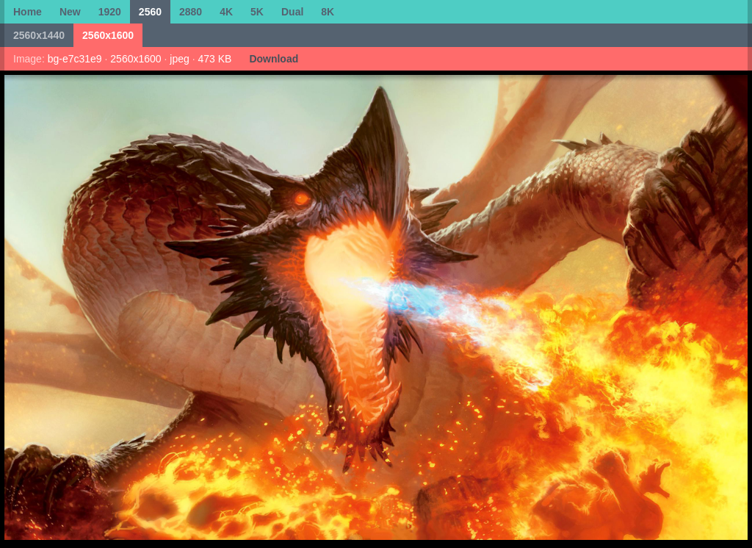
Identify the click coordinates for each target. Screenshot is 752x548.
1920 (109, 12)
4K (226, 12)
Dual (292, 12)
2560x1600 (108, 35)
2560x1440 (39, 35)
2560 (150, 12)
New (70, 12)
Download (273, 59)
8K (327, 12)
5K (257, 12)
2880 (190, 12)
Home (27, 12)
